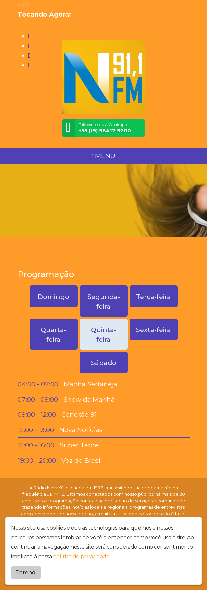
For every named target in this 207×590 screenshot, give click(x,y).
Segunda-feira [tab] (103, 301)
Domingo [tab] (53, 296)
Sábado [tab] (103, 363)
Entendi (26, 572)
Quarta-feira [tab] (53, 334)
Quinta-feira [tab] (103, 334)
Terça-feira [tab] (153, 296)
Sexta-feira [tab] (153, 330)
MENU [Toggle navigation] (104, 156)
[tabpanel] (104, 422)
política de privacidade (81, 556)
